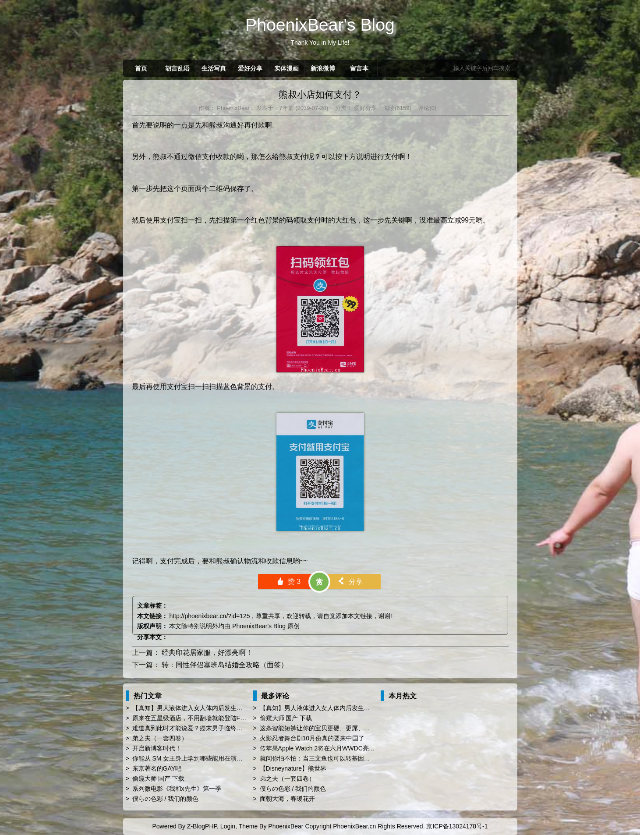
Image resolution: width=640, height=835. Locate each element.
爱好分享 (250, 68)
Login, (228, 826)
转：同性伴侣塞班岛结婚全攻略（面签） (225, 665)
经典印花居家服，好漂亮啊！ (207, 652)
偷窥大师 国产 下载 (158, 778)
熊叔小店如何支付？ (320, 94)
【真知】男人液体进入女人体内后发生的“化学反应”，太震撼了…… (223, 707)
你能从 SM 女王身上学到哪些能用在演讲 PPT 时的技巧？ (210, 758)
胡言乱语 (177, 68)
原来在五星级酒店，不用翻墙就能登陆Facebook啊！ (204, 718)
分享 (349, 581)
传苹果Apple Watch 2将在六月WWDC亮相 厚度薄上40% (337, 748)
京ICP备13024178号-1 (457, 826)
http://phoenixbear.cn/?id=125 (209, 615)
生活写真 (214, 68)
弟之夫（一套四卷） (159, 738)
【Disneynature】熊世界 (293, 768)
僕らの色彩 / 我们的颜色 (165, 798)
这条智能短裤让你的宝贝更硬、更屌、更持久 (321, 728)
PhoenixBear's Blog (258, 626)
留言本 (359, 68)
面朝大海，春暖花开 (287, 798)
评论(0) (427, 108)
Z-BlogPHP (202, 826)
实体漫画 (286, 68)
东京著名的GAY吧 (157, 768)
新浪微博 (323, 68)
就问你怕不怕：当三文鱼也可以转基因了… (318, 758)
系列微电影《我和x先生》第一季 (176, 788)
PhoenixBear (233, 108)
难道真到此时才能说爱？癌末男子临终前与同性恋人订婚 (209, 728)
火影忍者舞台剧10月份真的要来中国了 (312, 738)
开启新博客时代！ (156, 748)
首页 (141, 68)
